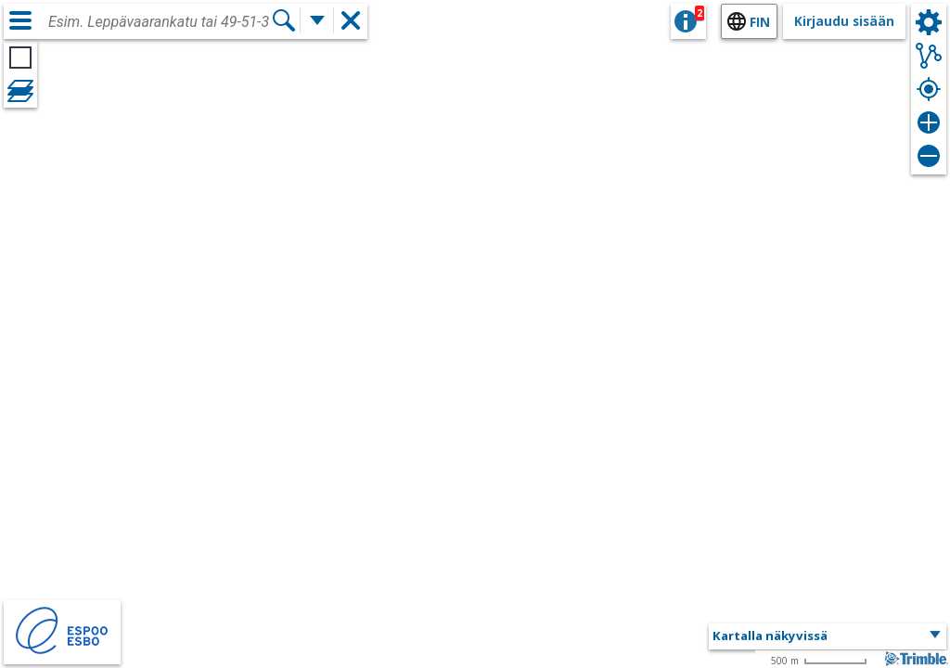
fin (760, 22)
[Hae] (284, 20)
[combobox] (159, 22)
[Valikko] (20, 20)
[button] (827, 636)
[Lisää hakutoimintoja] (317, 20)
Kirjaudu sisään (844, 21)
